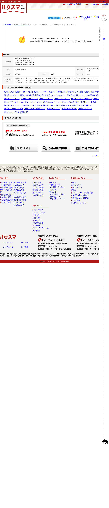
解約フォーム (8, 212)
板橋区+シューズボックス (12, 97)
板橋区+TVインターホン (41, 97)
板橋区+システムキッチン (12, 94)
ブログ (83, 6)
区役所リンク (74, 176)
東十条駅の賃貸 (6, 174)
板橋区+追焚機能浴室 (45, 90)
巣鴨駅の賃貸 (19, 179)
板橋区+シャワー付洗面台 (87, 90)
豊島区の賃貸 (38, 176)
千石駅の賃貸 (19, 192)
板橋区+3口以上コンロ (28, 94)
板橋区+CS (21, 100)
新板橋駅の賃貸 (20, 187)
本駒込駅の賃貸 (6, 189)
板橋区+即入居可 (9, 104)
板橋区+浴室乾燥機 (59, 90)
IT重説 (72, 182)
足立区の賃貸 (38, 184)
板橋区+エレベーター (70, 97)
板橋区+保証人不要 (21, 104)
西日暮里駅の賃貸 (20, 184)
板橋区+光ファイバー (10, 100)
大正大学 (53, 181)
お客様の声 (94, 6)
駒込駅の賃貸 (6, 187)
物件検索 (36, 6)
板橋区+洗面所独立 (72, 90)
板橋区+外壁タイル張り (80, 100)
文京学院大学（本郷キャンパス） (57, 177)
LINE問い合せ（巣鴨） (77, 189)
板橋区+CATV (38, 100)
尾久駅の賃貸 (19, 194)
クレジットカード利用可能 (78, 184)
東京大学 (53, 174)
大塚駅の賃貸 (19, 176)
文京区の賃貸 (38, 179)
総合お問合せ (8, 207)
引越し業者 (73, 192)
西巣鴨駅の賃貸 (20, 189)
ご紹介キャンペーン (76, 194)
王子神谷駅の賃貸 (7, 182)
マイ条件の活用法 (88, 17)
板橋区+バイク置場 (98, 97)
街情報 (72, 174)
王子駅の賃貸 (6, 176)
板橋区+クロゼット (91, 94)
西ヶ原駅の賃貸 (6, 184)
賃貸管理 (47, 6)
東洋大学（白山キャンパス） (57, 185)
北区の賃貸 (37, 174)
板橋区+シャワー (32, 90)
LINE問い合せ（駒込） (77, 187)
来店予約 (24, 207)
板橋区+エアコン (78, 94)
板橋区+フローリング (65, 94)
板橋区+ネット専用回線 (64, 100)
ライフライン (74, 179)
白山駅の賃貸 (6, 192)
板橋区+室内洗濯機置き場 (96, 100)
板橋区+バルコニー (52, 94)
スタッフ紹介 (71, 6)
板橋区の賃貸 (38, 187)
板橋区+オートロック (56, 97)
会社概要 (24, 212)
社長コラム (58, 6)
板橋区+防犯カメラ (50, 100)
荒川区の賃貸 (38, 182)
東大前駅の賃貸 (20, 174)
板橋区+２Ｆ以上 (34, 104)
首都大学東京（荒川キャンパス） (57, 189)
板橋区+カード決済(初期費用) (49, 104)
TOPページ (7, 23)
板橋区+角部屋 (40, 94)
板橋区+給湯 (8, 90)
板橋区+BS (29, 100)
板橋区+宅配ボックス (84, 97)
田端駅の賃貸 (19, 182)
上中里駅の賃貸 (6, 179)
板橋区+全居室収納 (27, 97)
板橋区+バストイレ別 (19, 90)
